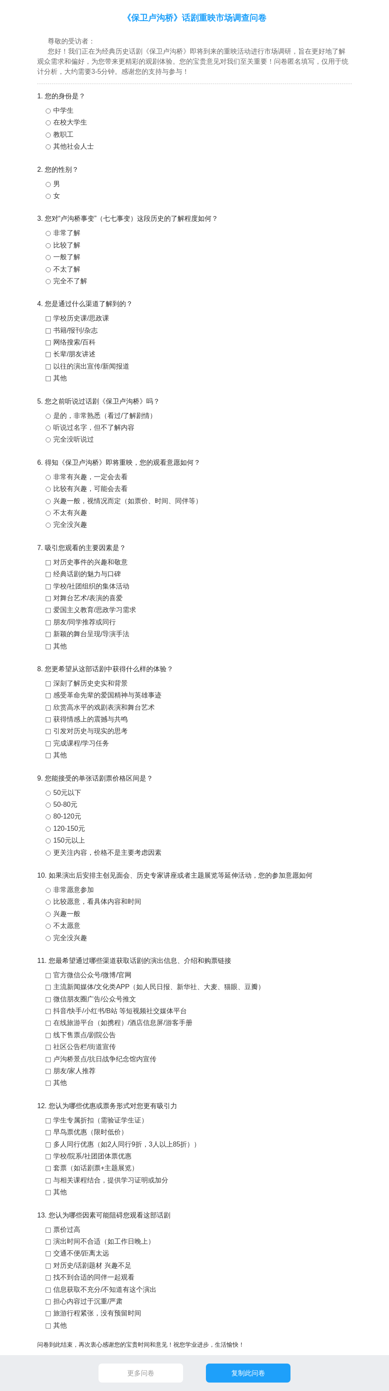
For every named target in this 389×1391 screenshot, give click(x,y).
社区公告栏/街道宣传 (84, 1046)
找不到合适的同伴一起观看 (93, 1277)
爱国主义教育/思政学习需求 (94, 609)
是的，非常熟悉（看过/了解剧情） (104, 415)
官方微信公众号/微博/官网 (92, 975)
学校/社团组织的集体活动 (91, 586)
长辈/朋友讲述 (74, 354)
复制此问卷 (248, 1373)
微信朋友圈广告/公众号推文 (94, 999)
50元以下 (67, 792)
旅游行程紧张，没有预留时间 (97, 1313)
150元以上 (69, 840)
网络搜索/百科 (74, 342)
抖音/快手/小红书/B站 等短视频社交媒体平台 (120, 1010)
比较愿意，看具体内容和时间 (97, 901)
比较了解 (66, 245)
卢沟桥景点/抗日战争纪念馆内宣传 (104, 1059)
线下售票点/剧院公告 (84, 1035)
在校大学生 (70, 122)
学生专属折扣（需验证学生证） (100, 1120)
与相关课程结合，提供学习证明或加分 (110, 1180)
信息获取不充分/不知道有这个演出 (104, 1289)
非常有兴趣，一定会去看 (90, 476)
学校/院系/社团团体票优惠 (92, 1156)
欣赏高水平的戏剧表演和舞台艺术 (104, 707)
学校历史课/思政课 (81, 318)
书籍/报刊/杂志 (75, 330)
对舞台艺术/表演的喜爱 (88, 598)
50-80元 (65, 804)
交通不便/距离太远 (81, 1253)
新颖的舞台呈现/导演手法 (91, 633)
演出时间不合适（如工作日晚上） (104, 1241)
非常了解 (66, 232)
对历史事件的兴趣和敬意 (90, 562)
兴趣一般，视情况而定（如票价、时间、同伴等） (127, 500)
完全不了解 (70, 281)
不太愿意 (66, 925)
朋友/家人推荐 (74, 1070)
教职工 (63, 134)
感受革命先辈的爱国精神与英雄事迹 (107, 695)
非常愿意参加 (73, 889)
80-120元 (67, 816)
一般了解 (66, 256)
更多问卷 (140, 1373)
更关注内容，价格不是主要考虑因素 (107, 852)
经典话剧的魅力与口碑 (87, 574)
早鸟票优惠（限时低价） (90, 1132)
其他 (60, 378)
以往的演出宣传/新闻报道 (91, 366)
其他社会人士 (73, 146)
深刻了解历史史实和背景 (90, 683)
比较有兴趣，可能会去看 (90, 488)
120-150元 (69, 828)
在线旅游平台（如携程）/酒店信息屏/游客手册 (122, 1022)
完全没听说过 (73, 439)
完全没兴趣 (70, 524)
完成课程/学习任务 (81, 743)
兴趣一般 (66, 913)
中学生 (63, 110)
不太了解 (66, 269)
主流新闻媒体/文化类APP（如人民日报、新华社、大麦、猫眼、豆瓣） (159, 986)
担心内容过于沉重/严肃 (88, 1301)
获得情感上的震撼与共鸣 (90, 719)
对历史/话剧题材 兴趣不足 (92, 1265)
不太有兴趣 (70, 512)
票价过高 (66, 1229)
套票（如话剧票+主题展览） (95, 1167)
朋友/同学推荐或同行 (84, 622)
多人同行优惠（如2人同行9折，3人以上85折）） (127, 1144)
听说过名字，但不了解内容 (93, 427)
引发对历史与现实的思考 (90, 731)
